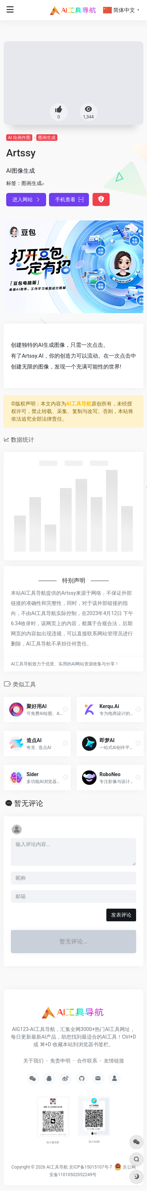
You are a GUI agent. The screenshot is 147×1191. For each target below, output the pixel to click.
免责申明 (60, 1061)
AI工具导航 (78, 404)
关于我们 (33, 1061)
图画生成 (47, 137)
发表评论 (121, 915)
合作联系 (87, 1061)
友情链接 (114, 1061)
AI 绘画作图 (19, 137)
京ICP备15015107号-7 (90, 1167)
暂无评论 (28, 803)
